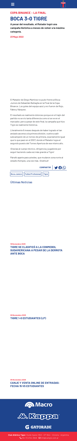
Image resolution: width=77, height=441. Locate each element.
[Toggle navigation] (13, 4)
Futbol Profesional (33, 174)
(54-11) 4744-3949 (28, 438)
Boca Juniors (16, 174)
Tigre (45, 174)
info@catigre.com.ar (48, 438)
